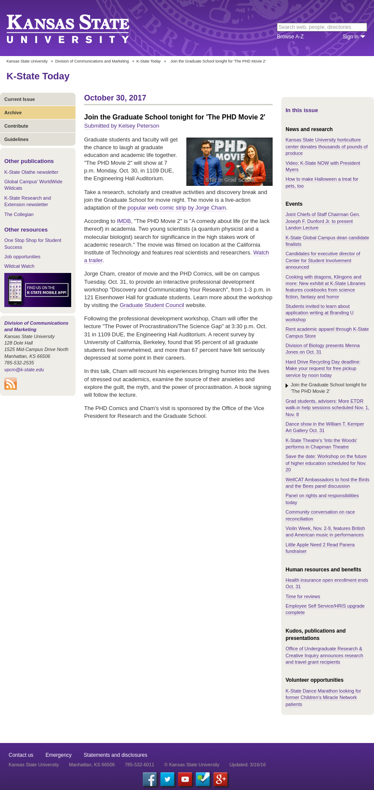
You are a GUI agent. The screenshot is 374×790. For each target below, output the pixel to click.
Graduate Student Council (151, 305)
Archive (13, 112)
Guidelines (16, 139)
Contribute (16, 126)
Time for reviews (303, 596)
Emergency (58, 755)
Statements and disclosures (115, 755)
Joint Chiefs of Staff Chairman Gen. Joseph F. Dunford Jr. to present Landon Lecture (323, 221)
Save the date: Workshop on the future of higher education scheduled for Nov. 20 (326, 463)
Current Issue (19, 99)
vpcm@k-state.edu (24, 369)
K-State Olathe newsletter (31, 172)
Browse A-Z (290, 37)
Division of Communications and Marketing (92, 61)
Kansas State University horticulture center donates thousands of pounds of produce (327, 146)
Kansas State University (78, 28)
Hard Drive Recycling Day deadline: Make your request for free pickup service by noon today (323, 368)
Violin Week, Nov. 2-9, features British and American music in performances (325, 531)
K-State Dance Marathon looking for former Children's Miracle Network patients (323, 697)
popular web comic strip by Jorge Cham (176, 207)
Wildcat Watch (19, 266)
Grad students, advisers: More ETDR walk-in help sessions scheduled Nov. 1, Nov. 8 (327, 407)
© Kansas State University (192, 764)
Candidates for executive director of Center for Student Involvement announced (323, 260)
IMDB (124, 221)
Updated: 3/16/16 (247, 764)
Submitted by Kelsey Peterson (121, 125)
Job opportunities (22, 256)
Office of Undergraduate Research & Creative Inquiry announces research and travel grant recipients (324, 655)
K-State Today (148, 61)
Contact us (21, 755)
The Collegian (19, 214)
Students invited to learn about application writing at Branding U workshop (320, 313)
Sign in (350, 37)
